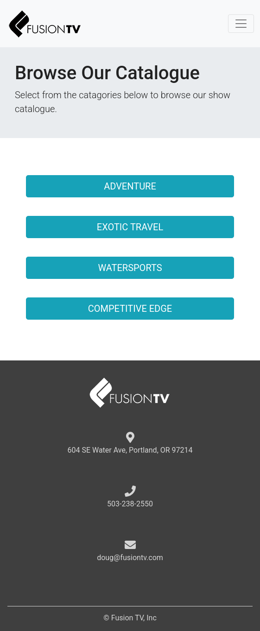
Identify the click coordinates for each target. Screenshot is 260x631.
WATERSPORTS (130, 267)
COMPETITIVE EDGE (130, 308)
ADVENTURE (130, 186)
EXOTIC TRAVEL (130, 227)
